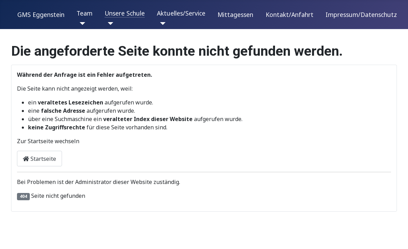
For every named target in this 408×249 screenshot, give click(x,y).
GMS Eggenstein (40, 14)
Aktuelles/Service (181, 13)
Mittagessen (235, 14)
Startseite (39, 159)
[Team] (81, 23)
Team (84, 13)
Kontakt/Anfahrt (289, 14)
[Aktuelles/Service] (161, 23)
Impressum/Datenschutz (361, 14)
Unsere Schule (125, 13)
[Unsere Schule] (109, 23)
